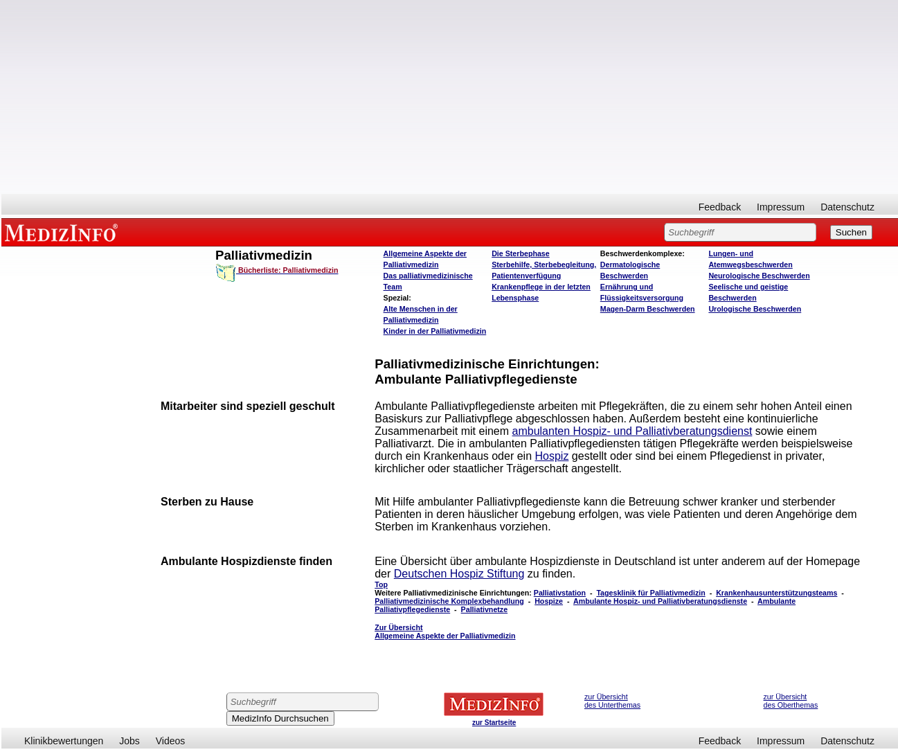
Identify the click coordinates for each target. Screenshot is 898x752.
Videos (171, 740)
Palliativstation (560, 593)
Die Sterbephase (521, 253)
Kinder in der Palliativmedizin (435, 331)
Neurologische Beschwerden (758, 275)
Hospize (549, 601)
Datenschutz (847, 207)
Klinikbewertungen (63, 740)
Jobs (129, 740)
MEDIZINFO (63, 232)
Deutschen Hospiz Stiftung (459, 574)
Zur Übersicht (445, 631)
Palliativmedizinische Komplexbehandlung (449, 601)
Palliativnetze (484, 609)
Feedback (720, 207)
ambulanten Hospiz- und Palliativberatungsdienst (632, 431)
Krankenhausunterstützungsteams (776, 593)
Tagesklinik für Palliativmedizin (650, 593)
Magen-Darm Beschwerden (647, 309)
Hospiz (551, 456)
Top (381, 584)
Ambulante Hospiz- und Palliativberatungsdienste (660, 601)
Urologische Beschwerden (754, 309)
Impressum (781, 207)
